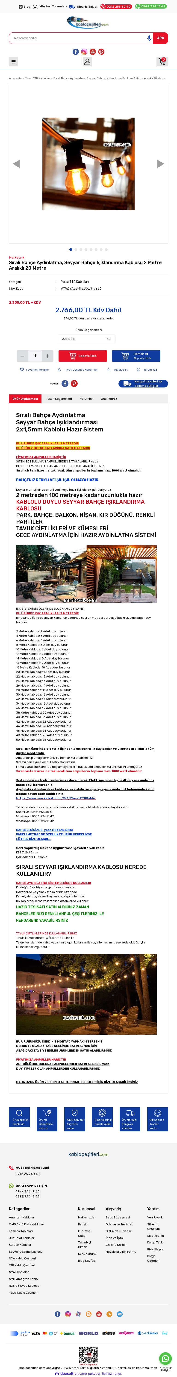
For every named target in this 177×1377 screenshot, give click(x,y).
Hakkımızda (86, 1217)
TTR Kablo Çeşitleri (22, 1265)
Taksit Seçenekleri (59, 398)
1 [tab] (70, 249)
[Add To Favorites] (34, 370)
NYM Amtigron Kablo (23, 1279)
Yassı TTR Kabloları (75, 282)
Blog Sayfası (87, 1260)
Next (160, 164)
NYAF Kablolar (19, 1272)
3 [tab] (81, 249)
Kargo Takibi (155, 1242)
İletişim (83, 1224)
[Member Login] (87, 61)
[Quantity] (35, 356)
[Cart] (162, 61)
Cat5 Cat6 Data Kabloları (26, 1224)
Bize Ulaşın (155, 1249)
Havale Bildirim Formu (121, 1251)
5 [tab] (91, 249)
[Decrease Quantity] (22, 356)
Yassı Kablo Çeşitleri (23, 1292)
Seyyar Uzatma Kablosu (26, 1251)
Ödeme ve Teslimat (119, 1224)
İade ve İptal (115, 1238)
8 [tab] (106, 249)
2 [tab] (75, 249)
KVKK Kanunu (87, 1253)
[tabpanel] (88, 164)
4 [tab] (86, 249)
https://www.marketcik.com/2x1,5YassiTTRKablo (56, 798)
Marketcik (16, 257)
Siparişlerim (155, 1235)
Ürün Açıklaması (25, 398)
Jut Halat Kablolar (21, 1238)
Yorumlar (86, 398)
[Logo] (88, 21)
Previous (16, 164)
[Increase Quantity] (47, 356)
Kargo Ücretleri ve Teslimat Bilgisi (148, 383)
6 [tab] (96, 249)
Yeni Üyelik (155, 1217)
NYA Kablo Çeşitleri (22, 1258)
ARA (160, 38)
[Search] (88, 38)
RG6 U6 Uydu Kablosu (24, 1285)
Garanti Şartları (116, 1244)
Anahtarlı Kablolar (21, 1217)
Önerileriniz (109, 398)
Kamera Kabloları (21, 1231)
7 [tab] (101, 249)
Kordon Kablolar (20, 1244)
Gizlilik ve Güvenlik (119, 1231)
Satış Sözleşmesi (118, 1217)
